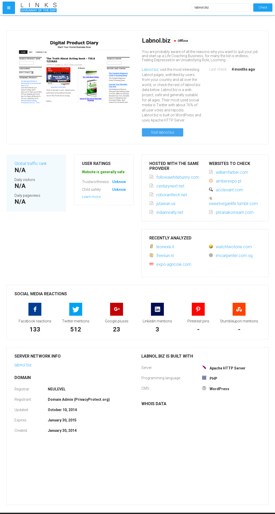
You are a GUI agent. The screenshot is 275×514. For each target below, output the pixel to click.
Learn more (91, 197)
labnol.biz (23, 364)
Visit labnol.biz (162, 132)
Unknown (120, 182)
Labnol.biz (150, 69)
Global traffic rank (30, 163)
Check (262, 7)
